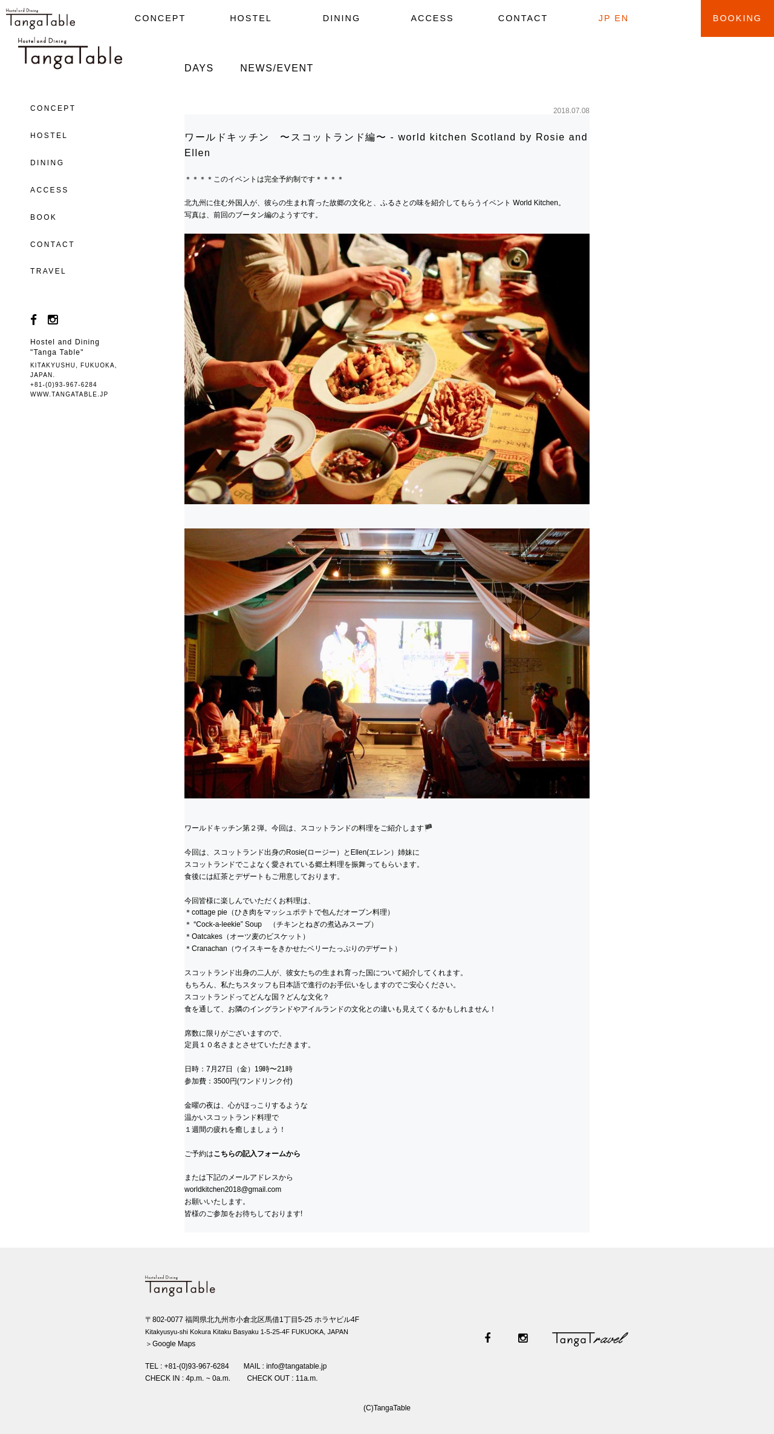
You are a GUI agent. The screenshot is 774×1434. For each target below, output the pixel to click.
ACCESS (432, 18)
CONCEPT (160, 18)
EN (621, 18)
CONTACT (523, 18)
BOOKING (737, 18)
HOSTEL (251, 18)
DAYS (199, 68)
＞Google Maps (170, 1344)
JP (605, 18)
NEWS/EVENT (277, 68)
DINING (341, 18)
